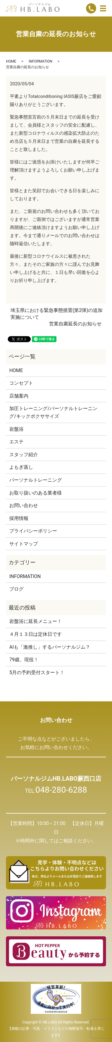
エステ (16, 442)
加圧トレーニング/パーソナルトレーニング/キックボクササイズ (53, 412)
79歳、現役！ (24, 659)
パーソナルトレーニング (35, 480)
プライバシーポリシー (33, 531)
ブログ (16, 589)
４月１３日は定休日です (35, 634)
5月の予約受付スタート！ (37, 672)
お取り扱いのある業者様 (35, 493)
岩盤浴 (16, 429)
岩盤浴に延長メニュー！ (35, 621)
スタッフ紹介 (23, 454)
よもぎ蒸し (21, 467)
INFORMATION (40, 61)
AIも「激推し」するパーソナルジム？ (49, 647)
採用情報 (18, 518)
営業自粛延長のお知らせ (75, 324)
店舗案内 (18, 396)
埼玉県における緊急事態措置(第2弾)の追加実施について (56, 313)
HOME (11, 61)
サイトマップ (23, 544)
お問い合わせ (23, 505)
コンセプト (21, 383)
